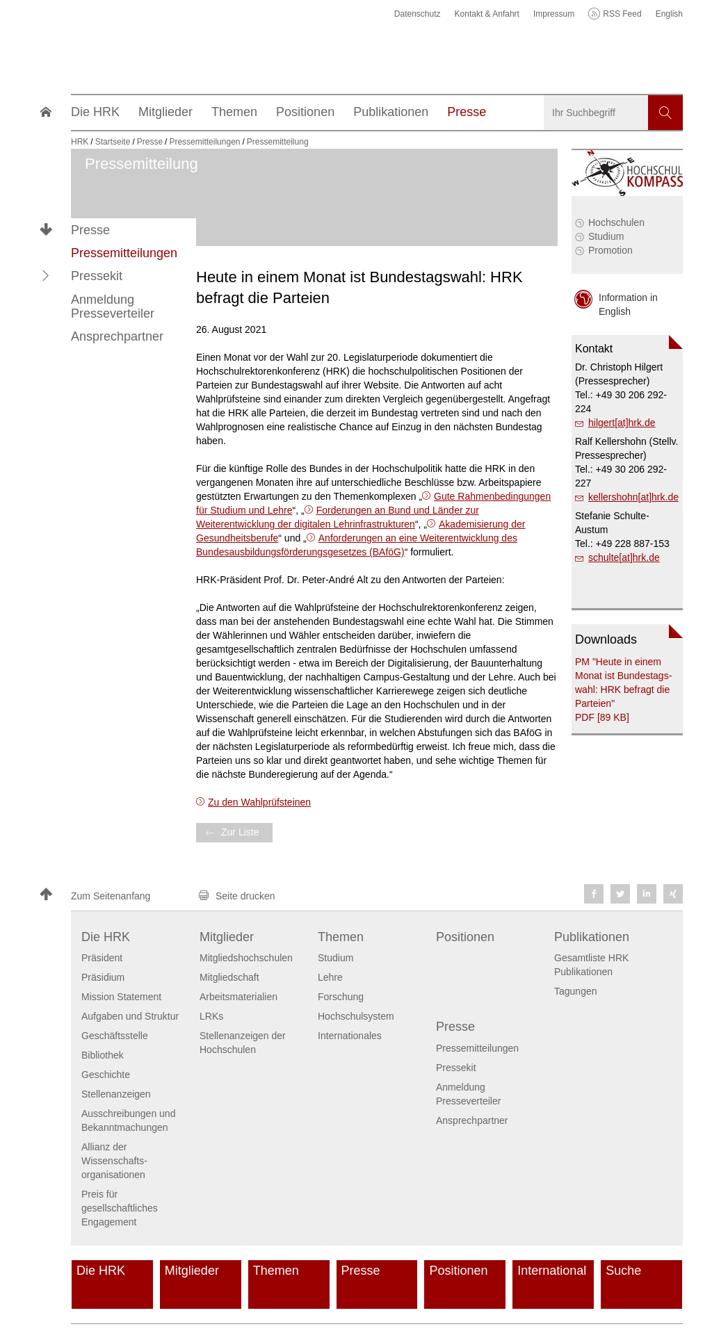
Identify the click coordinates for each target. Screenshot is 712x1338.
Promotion (610, 250)
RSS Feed (622, 14)
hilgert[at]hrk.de (622, 422)
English (669, 14)
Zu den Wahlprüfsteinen (259, 802)
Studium (606, 236)
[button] (46, 276)
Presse (90, 230)
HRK (79, 142)
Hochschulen (616, 222)
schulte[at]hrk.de (624, 557)
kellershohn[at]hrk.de (633, 497)
